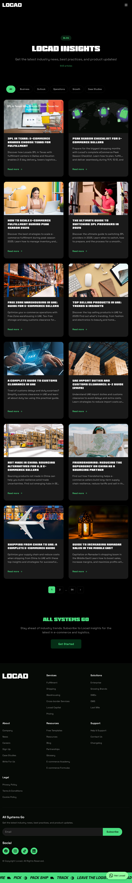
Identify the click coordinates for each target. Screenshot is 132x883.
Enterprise (96, 682)
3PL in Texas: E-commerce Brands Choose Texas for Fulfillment (29, 142)
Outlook (41, 89)
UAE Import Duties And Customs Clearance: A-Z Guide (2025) (97, 384)
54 (72, 589)
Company (7, 730)
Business (24, 89)
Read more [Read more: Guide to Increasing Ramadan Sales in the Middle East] (79, 571)
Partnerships (53, 749)
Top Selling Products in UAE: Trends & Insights (97, 304)
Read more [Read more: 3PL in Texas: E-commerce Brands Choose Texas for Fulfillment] (15, 169)
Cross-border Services (58, 701)
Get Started (66, 644)
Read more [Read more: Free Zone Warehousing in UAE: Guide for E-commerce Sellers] (15, 329)
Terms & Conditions (12, 790)
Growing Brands (99, 688)
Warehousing (53, 695)
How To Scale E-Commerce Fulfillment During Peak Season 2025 (29, 224)
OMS (93, 701)
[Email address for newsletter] (52, 832)
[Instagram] (15, 851)
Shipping (51, 688)
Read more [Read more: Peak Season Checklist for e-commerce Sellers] (79, 169)
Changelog (96, 743)
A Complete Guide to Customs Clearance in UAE (32, 382)
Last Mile (95, 707)
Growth (76, 89)
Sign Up (6, 749)
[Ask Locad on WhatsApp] (117, 875)
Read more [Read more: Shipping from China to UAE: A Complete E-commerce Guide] (15, 571)
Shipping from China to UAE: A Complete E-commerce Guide (32, 546)
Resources (51, 736)
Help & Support (98, 730)
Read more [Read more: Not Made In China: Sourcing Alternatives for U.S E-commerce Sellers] (15, 493)
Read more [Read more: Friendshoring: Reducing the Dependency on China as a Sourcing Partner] (79, 493)
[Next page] (80, 589)
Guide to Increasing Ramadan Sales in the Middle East (96, 546)
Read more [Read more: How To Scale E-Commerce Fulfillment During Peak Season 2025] (15, 251)
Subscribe (112, 831)
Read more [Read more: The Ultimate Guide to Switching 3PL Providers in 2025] (79, 251)
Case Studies (95, 89)
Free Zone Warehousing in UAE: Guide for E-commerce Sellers (33, 304)
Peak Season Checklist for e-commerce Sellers (97, 140)
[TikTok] (24, 851)
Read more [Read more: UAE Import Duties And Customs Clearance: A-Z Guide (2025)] (79, 411)
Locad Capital (53, 707)
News (5, 736)
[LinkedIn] (34, 851)
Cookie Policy (9, 797)
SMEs (93, 695)
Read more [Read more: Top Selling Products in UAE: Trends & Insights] (79, 329)
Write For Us (8, 761)
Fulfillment (51, 682)
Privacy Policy (9, 784)
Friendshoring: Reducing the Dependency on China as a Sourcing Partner (97, 466)
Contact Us (96, 736)
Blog (48, 743)
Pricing (49, 713)
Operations (59, 89)
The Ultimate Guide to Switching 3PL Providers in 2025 (95, 224)
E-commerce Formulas (58, 767)
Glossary (50, 755)
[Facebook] (5, 851)
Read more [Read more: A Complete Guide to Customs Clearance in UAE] (15, 411)
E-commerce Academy (58, 761)
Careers (6, 743)
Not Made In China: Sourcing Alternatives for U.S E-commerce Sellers (31, 466)
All (11, 89)
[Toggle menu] (126, 5)
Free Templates (54, 730)
